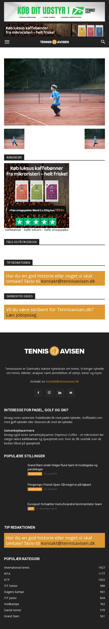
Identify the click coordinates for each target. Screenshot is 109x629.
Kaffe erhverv (32, 230)
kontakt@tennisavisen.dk (67, 281)
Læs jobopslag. (22, 315)
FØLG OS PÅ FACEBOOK (22, 242)
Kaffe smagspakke (56, 230)
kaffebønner (30, 439)
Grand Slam (35, 473)
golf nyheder (19, 422)
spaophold (33, 443)
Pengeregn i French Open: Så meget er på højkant (59, 484)
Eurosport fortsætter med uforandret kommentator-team (65, 504)
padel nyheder (71, 418)
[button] (6, 41)
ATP (31, 508)
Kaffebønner (13, 230)
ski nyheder (65, 422)
